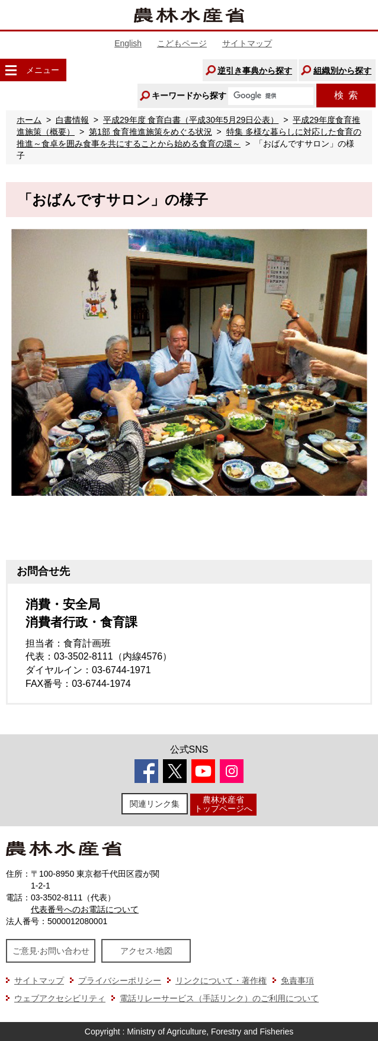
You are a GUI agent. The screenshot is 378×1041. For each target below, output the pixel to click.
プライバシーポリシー (119, 980)
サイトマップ (247, 43)
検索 (346, 95)
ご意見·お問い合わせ (50, 951)
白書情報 (72, 120)
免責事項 (297, 980)
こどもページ (182, 43)
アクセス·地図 (146, 951)
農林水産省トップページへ (223, 804)
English (128, 43)
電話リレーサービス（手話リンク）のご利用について (219, 998)
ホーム (29, 120)
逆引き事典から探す (254, 70)
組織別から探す (342, 70)
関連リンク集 (155, 803)
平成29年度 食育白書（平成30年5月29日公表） (190, 120)
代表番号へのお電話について (85, 909)
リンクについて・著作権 (221, 980)
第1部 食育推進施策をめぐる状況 (150, 131)
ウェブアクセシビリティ (59, 998)
